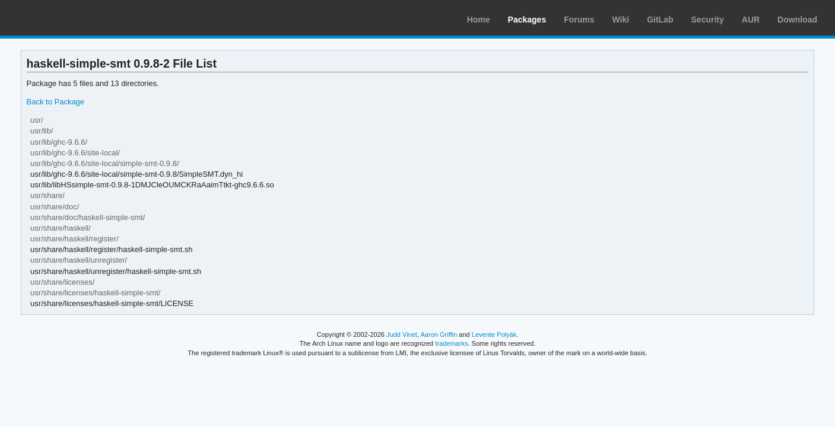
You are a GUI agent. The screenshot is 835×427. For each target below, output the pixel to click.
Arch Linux (65, 18)
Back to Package (55, 101)
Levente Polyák (494, 334)
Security (707, 19)
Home (478, 19)
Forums (579, 19)
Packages (527, 19)
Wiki (621, 19)
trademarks (451, 343)
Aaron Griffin (438, 334)
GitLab (660, 19)
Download (797, 19)
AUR (751, 19)
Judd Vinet (401, 334)
